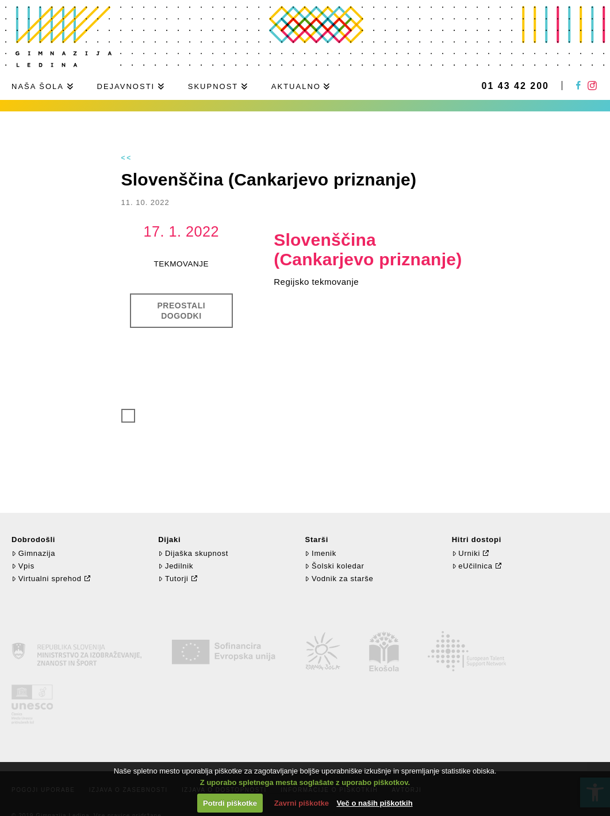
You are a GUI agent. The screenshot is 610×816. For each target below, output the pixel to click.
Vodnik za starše (339, 578)
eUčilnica (472, 566)
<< (127, 158)
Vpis (22, 566)
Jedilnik (175, 566)
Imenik (320, 553)
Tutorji (173, 578)
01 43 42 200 (515, 86)
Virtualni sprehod (46, 578)
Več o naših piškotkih (374, 803)
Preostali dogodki (182, 310)
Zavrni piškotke (301, 803)
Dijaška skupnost (193, 553)
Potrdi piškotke (230, 803)
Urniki (466, 553)
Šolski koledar (334, 566)
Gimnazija (33, 553)
